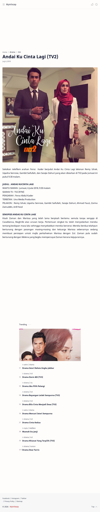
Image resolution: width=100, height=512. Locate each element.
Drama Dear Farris (30, 450)
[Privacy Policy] (9, 501)
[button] (92, 4)
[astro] (26, 364)
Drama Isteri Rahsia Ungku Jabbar (38, 368)
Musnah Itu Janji (30, 431)
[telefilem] (32, 428)
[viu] (31, 383)
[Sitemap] (19, 501)
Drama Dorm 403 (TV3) (32, 377)
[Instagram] (15, 498)
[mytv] (26, 428)
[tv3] (31, 373)
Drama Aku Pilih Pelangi (33, 386)
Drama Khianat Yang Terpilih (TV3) (38, 440)
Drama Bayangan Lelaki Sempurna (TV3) (41, 395)
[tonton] (32, 446)
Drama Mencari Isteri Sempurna (37, 413)
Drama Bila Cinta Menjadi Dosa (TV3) (39, 404)
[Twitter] (23, 498)
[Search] (96, 4)
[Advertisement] (50, 28)
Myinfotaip (11, 4)
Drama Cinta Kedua (31, 422)
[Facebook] (6, 498)
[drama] (31, 364)
